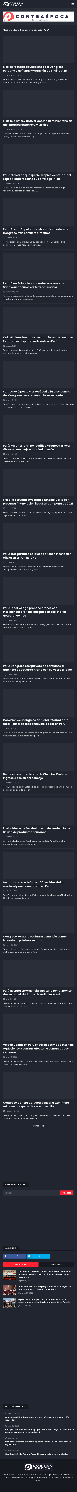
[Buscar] (32, 1192)
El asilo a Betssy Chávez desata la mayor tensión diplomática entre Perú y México (37, 123)
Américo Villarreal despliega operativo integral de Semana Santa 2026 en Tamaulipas (44, 1288)
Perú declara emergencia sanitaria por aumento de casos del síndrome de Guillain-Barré (37, 992)
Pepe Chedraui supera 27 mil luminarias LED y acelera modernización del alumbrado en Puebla (44, 1301)
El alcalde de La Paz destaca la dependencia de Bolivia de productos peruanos (36, 830)
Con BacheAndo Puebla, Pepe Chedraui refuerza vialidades (36, 1454)
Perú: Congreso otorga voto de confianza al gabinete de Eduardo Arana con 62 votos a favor (37, 668)
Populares (21, 1264)
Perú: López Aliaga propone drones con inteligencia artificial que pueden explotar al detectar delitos (34, 611)
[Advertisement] (38, 1157)
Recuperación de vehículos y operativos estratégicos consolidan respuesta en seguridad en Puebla (39, 1431)
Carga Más (38, 1125)
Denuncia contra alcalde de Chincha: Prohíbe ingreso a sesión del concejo (35, 776)
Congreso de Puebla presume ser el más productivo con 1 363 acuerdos (37, 1418)
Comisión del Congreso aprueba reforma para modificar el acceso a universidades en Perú (35, 722)
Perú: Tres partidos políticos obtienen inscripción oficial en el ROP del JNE (37, 556)
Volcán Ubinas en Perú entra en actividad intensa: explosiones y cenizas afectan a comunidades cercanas (38, 1048)
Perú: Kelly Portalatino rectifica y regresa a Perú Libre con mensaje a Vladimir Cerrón (36, 447)
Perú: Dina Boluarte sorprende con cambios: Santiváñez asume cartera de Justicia (33, 285)
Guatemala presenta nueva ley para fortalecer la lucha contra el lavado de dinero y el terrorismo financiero (44, 1274)
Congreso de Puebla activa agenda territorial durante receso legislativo (38, 1443)
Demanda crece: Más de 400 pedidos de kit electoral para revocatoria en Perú (33, 884)
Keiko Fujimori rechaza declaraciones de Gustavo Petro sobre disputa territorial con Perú (38, 339)
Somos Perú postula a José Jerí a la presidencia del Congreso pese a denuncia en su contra (36, 393)
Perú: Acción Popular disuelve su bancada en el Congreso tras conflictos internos (36, 231)
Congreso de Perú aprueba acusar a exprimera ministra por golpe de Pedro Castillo (36, 1104)
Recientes (56, 1264)
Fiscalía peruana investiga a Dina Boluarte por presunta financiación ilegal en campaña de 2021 (38, 501)
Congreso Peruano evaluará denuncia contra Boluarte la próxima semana (35, 938)
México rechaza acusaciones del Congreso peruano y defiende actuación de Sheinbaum (35, 68)
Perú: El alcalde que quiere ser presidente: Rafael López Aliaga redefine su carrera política (37, 177)
